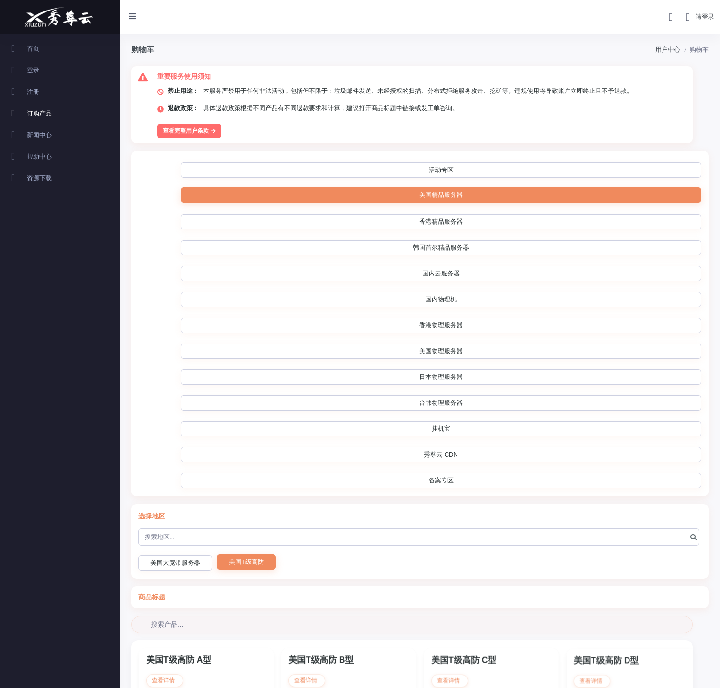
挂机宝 (426, 196)
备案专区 (551, 196)
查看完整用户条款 (189, 130)
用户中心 (667, 49)
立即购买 (206, 456)
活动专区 (209, 170)
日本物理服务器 (287, 196)
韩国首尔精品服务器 (428, 170)
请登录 (705, 16)
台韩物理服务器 (359, 196)
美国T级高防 (246, 277)
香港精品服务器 (349, 170)
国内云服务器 (503, 170)
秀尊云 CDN (489, 196)
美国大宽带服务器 (175, 278)
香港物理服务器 (634, 170)
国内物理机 (567, 170)
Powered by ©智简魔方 (683, 673)
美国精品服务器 (276, 169)
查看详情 (165, 400)
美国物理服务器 (214, 196)
